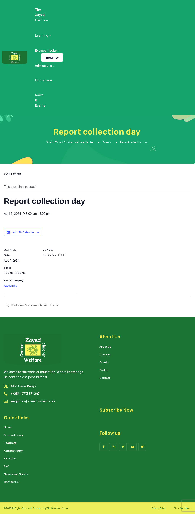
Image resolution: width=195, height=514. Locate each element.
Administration (13, 450)
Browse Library (13, 435)
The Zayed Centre (42, 14)
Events (104, 362)
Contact (104, 378)
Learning (43, 35)
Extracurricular (47, 50)
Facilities (10, 458)
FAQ (6, 466)
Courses (105, 354)
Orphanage (43, 80)
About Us (105, 346)
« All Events (12, 174)
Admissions (45, 65)
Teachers (10, 443)
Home (7, 427)
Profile (103, 370)
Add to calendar (23, 232)
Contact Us (11, 482)
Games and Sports (16, 474)
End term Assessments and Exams (34, 305)
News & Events (40, 100)
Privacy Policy (159, 508)
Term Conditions (182, 508)
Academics (10, 285)
